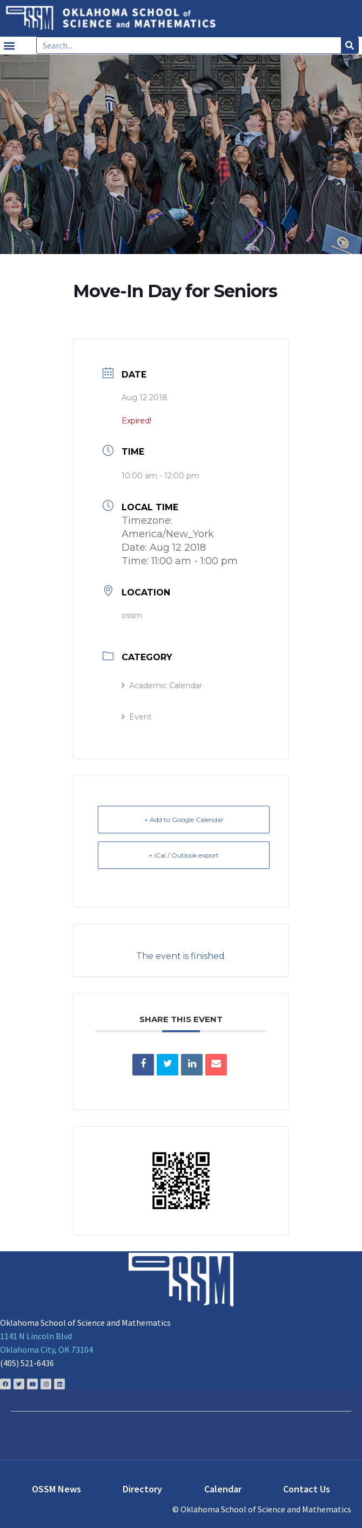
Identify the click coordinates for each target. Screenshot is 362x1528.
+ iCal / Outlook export (184, 855)
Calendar (223, 1489)
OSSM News (56, 1489)
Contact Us (306, 1489)
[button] (9, 45)
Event (137, 717)
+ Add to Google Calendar (184, 820)
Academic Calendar (162, 685)
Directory (142, 1489)
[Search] (349, 45)
